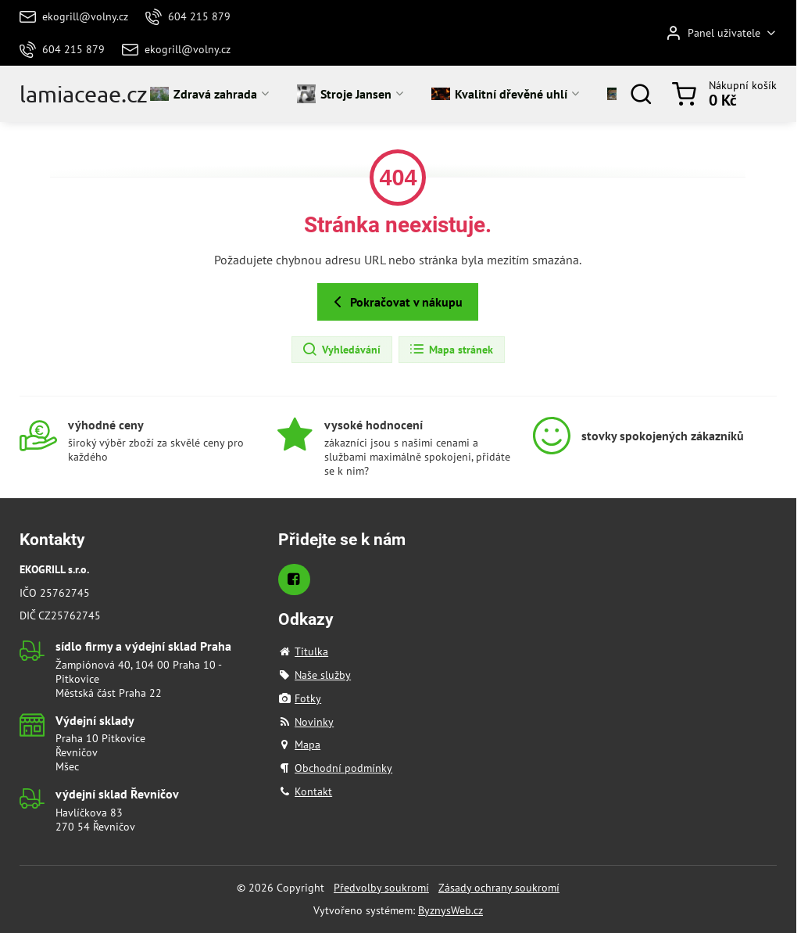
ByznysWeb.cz (450, 910)
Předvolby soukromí (381, 888)
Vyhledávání (341, 349)
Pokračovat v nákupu (395, 301)
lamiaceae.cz (84, 94)
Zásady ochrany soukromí (499, 888)
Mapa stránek (451, 349)
